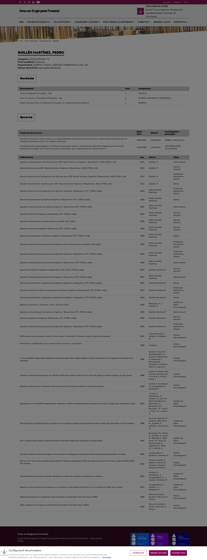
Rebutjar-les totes (158, 555)
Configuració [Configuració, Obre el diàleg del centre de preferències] (138, 555)
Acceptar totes (178, 555)
